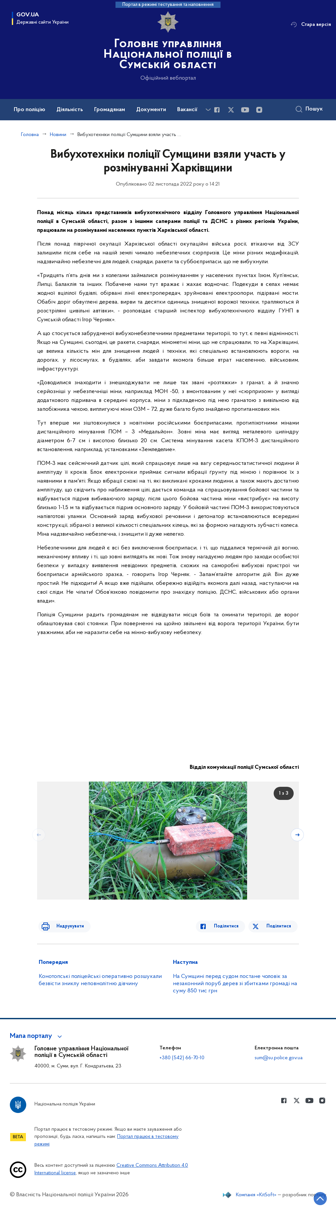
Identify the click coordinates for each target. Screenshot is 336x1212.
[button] (37, 1036)
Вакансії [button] (187, 110)
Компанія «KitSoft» (256, 1195)
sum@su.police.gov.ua (279, 1058)
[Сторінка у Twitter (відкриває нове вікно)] (231, 110)
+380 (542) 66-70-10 (181, 1058)
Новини (58, 134)
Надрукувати (64, 926)
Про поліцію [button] (29, 110)
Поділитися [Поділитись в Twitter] (280, 926)
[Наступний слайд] (298, 834)
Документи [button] (151, 110)
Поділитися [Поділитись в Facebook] (232, 926)
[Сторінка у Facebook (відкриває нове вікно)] (217, 110)
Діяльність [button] (69, 110)
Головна (30, 134)
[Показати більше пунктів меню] (208, 109)
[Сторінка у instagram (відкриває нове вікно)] (259, 110)
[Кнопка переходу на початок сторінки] (311, 1197)
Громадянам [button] (109, 110)
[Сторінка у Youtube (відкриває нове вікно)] (245, 110)
